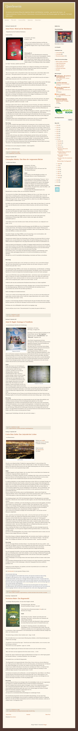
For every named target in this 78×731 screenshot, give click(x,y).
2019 (57, 135)
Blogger (45, 724)
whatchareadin (40, 449)
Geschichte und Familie (20, 428)
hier (40, 609)
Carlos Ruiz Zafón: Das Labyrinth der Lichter (21, 434)
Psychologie (18, 710)
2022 (57, 129)
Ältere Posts (47, 714)
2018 (57, 137)
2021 (57, 131)
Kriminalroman (11, 153)
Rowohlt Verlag (32, 710)
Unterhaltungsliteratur (29, 428)
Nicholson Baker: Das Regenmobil (17, 598)
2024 (57, 125)
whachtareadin (11, 571)
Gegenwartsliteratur (12, 428)
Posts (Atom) (13, 716)
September (59, 147)
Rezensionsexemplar (25, 710)
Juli (58, 165)
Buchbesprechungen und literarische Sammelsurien (61, 99)
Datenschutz (38, 20)
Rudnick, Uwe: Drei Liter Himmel (62, 83)
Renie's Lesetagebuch (60, 94)
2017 (57, 139)
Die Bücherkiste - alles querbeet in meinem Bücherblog (63, 76)
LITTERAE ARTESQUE (61, 82)
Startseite (7, 20)
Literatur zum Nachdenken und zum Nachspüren (63, 88)
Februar (59, 175)
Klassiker (58, 70)
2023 (57, 127)
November (59, 143)
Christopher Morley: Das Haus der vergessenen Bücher (24, 159)
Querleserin (13, 6)
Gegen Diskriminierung (60, 63)
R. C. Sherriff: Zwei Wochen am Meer (63, 95)
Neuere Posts (8, 714)
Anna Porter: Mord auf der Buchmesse (19, 29)
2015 (57, 182)
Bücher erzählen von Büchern (14, 592)
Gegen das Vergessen (60, 65)
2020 (57, 133)
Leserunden (45, 592)
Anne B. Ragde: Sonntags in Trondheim (19, 322)
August (59, 163)
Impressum (30, 20)
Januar (58, 177)
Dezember (59, 141)
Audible (43, 440)
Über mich (13, 20)
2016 (57, 180)
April (58, 171)
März (58, 173)
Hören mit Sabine (39, 592)
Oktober (59, 145)
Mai (58, 169)
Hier (7, 148)
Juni (58, 167)
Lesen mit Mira (21, 20)
